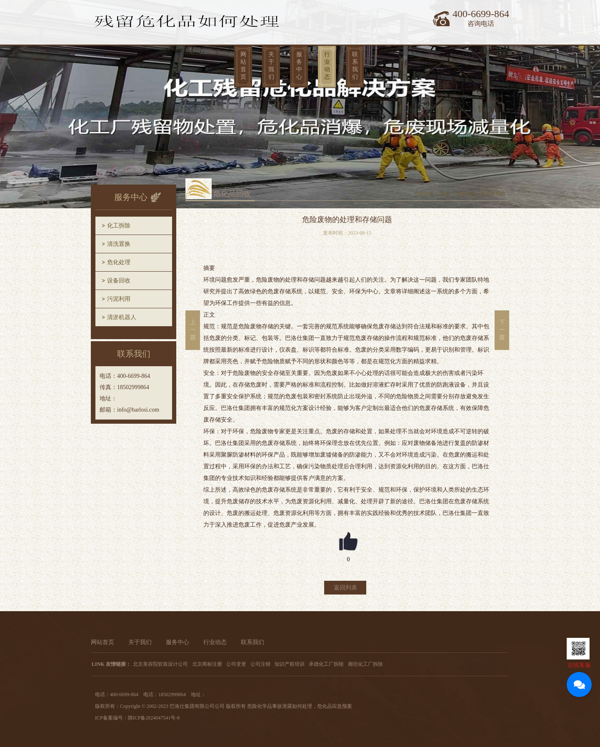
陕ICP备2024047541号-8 (154, 718)
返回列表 (345, 588)
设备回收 (118, 280)
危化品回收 (493, 194)
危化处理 (118, 262)
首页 (445, 194)
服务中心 (299, 65)
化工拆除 (118, 225)
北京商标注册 (207, 664)
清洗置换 (118, 244)
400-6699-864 (480, 13)
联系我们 (355, 65)
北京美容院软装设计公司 (160, 664)
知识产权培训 (290, 664)
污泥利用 (118, 299)
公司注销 (260, 664)
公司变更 (236, 664)
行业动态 (327, 65)
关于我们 (271, 65)
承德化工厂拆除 (326, 664)
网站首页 (243, 65)
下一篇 (502, 329)
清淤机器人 (121, 317)
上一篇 (193, 329)
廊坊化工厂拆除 (365, 664)
